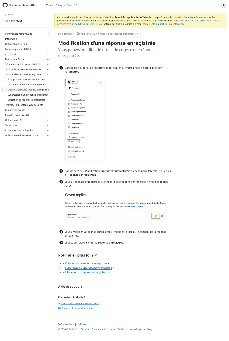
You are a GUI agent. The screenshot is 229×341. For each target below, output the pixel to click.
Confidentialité (99, 329)
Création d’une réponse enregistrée (86, 263)
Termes (85, 329)
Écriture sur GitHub (87, 33)
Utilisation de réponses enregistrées (86, 272)
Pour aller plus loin (77, 255)
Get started (13, 21)
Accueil (9, 14)
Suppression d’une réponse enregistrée (88, 267)
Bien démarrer (65, 33)
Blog (149, 329)
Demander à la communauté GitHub (78, 303)
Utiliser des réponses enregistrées (118, 33)
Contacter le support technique (76, 308)
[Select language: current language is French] (223, 5)
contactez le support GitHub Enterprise (163, 23)
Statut (112, 329)
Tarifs (121, 329)
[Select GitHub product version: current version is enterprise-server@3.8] (63, 5)
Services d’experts (135, 329)
